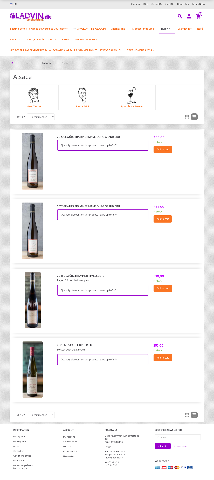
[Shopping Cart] (199, 16)
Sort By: (21, 116)
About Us (169, 4)
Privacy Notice (198, 4)
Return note (19, 460)
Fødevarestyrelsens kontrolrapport (23, 467)
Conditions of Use (139, 4)
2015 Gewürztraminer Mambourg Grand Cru (88, 137)
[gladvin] (45, 16)
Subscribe (162, 446)
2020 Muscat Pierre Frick (74, 345)
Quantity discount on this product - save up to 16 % (89, 145)
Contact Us (156, 4)
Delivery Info (183, 4)
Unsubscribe (180, 446)
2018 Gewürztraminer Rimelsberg (80, 275)
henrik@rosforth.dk (114, 441)
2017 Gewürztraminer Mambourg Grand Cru (88, 206)
